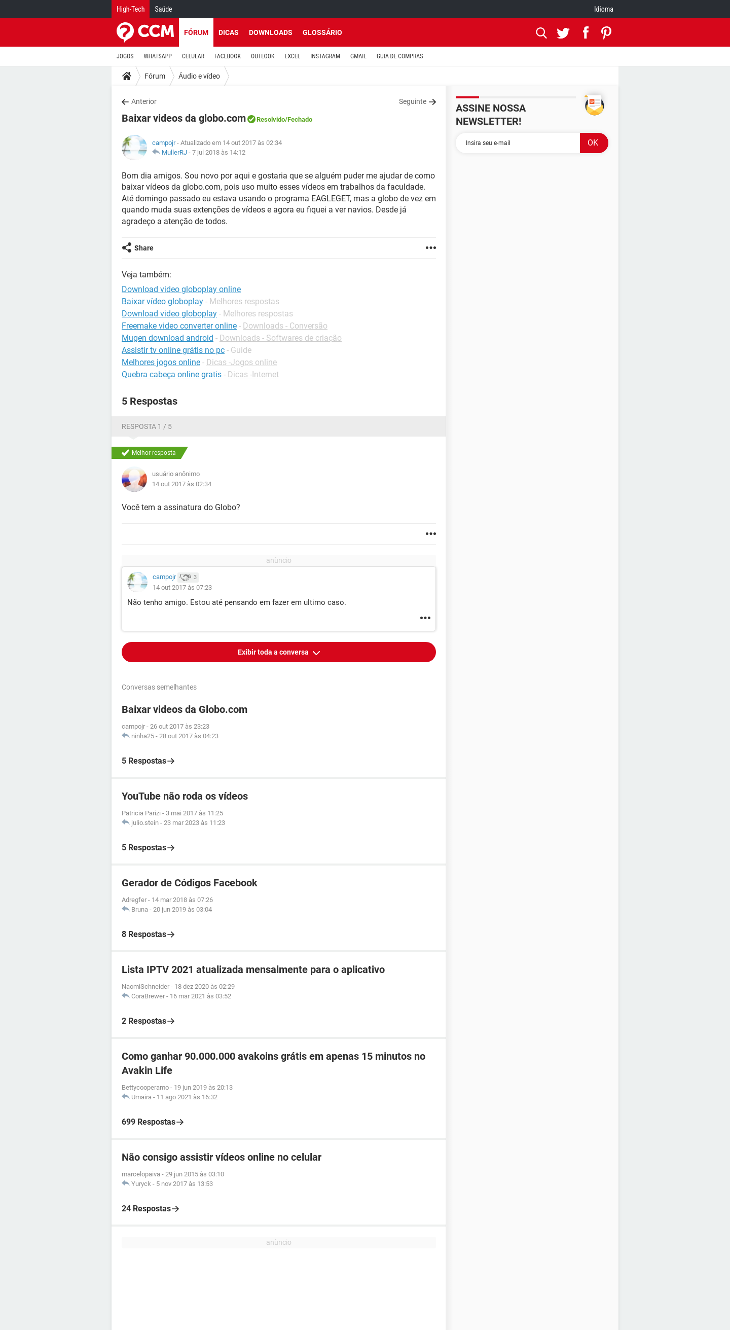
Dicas (228, 32)
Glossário (322, 32)
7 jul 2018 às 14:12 (218, 152)
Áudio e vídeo (199, 76)
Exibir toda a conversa (274, 652)
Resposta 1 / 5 (147, 426)
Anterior (144, 101)
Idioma (603, 9)
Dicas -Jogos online (241, 362)
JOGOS (125, 56)
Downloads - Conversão (285, 326)
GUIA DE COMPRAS (400, 56)
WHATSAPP (158, 56)
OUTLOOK (263, 56)
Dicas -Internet (253, 374)
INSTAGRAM (325, 56)
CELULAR (193, 56)
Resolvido (271, 119)
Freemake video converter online (179, 326)
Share (144, 248)
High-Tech (130, 9)
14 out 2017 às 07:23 (182, 587)
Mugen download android (167, 338)
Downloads (271, 32)
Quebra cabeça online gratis (172, 374)
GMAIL (358, 56)
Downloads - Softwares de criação (281, 338)
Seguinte (412, 101)
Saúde (163, 9)
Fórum (196, 32)
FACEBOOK (227, 56)
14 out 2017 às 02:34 (181, 484)
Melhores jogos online (161, 362)
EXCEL (292, 56)
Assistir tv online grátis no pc (173, 350)
